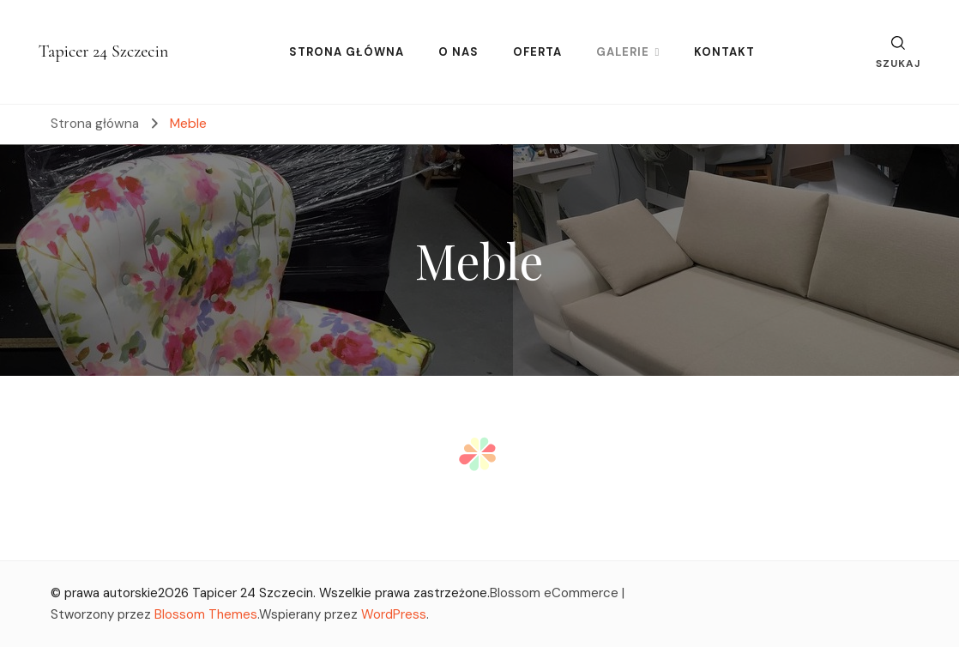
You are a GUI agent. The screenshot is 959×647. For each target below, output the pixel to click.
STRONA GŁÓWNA (346, 52)
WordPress (393, 614)
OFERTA (537, 52)
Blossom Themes (205, 614)
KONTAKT (724, 52)
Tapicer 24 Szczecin (104, 51)
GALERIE (622, 52)
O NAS (458, 52)
